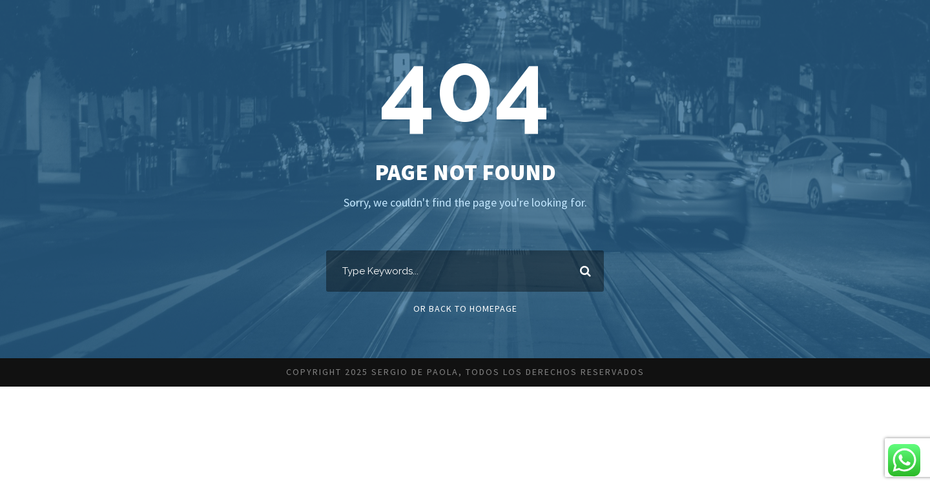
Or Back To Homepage (465, 308)
